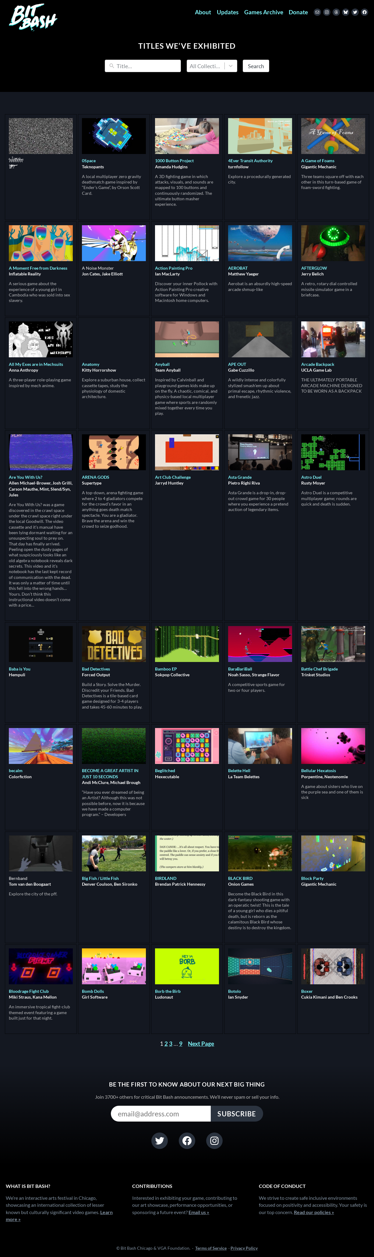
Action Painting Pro (173, 268)
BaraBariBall (240, 668)
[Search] (147, 66)
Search (256, 66)
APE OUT (237, 364)
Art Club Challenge (173, 477)
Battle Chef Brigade (319, 668)
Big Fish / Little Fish (100, 878)
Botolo (234, 991)
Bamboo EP (166, 668)
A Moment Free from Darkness (38, 268)
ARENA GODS (95, 477)
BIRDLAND (165, 878)
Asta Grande (240, 477)
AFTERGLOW (314, 268)
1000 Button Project (174, 160)
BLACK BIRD (240, 878)
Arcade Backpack (317, 364)
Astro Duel (311, 477)
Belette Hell (239, 770)
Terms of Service (211, 1248)
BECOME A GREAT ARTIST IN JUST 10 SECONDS (110, 773)
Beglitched (165, 770)
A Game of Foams (317, 160)
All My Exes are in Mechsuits (36, 364)
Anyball (162, 364)
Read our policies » (314, 1212)
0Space (89, 160)
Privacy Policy (244, 1248)
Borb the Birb (168, 991)
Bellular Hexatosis (318, 770)
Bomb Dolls (93, 991)
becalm (16, 770)
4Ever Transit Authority (250, 160)
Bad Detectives (96, 668)
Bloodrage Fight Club (29, 991)
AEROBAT (238, 268)
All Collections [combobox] (206, 66)
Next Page (201, 1043)
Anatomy (90, 364)
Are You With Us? (25, 477)
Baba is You (19, 668)
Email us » (199, 1212)
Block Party (312, 878)
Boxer (307, 991)
